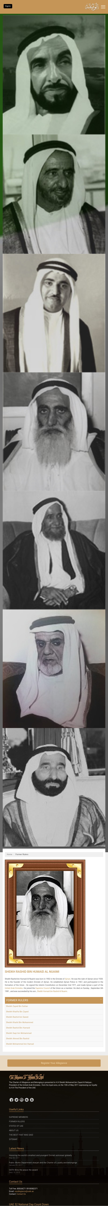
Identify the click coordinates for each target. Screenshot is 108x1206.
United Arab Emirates (14, 988)
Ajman (67, 979)
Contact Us (21, 1194)
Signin (8, 6)
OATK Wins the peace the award (23, 1170)
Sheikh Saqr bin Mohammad (19, 1033)
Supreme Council (43, 988)
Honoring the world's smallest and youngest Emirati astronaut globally (40, 1155)
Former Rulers (17, 1121)
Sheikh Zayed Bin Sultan (17, 1006)
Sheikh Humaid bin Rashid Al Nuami (52, 991)
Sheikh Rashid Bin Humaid (18, 1028)
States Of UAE (16, 1126)
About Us (14, 1130)
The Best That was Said (21, 1135)
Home (9, 854)
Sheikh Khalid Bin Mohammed (19, 1022)
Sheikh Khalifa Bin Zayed (17, 1012)
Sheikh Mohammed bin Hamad (20, 1044)
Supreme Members (18, 1117)
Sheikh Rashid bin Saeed (17, 1017)
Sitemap (13, 1139)
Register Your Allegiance (54, 1063)
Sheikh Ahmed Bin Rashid (17, 1038)
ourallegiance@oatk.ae (24, 1191)
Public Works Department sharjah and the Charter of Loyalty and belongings (43, 1163)
